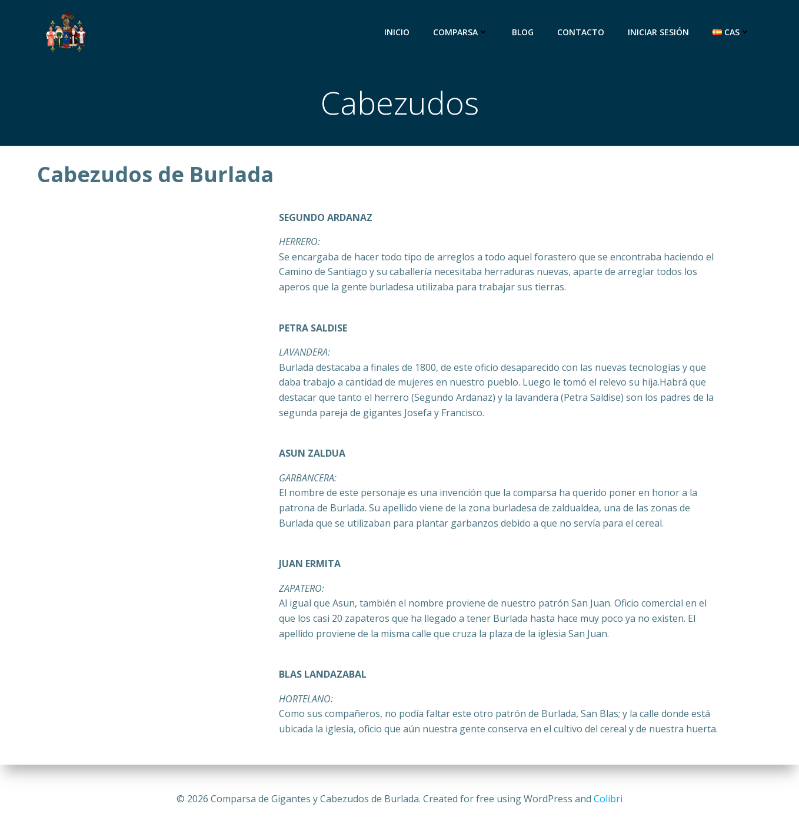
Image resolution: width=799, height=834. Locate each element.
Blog (523, 32)
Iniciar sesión (658, 32)
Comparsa (460, 32)
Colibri (608, 798)
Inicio (397, 32)
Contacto (580, 32)
